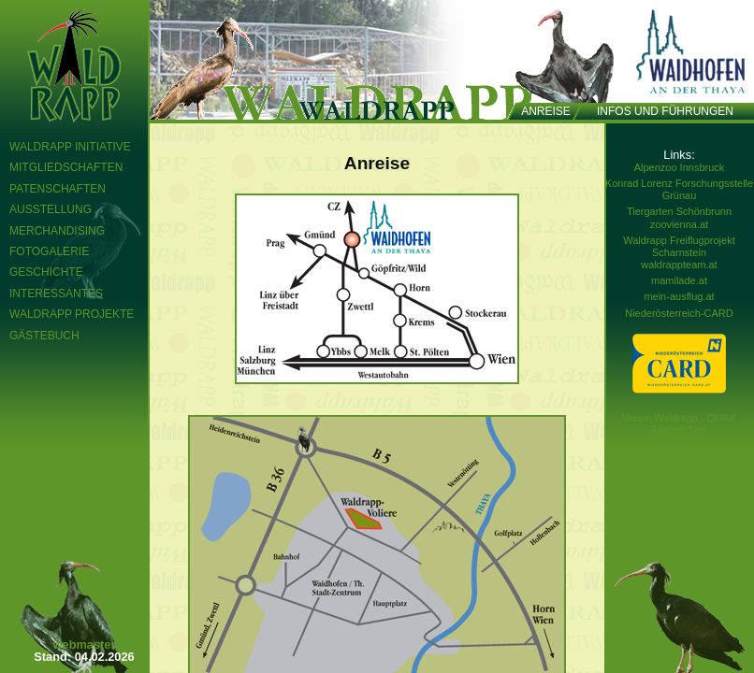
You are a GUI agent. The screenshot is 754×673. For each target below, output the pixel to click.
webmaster (84, 644)
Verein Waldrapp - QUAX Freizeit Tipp (679, 424)
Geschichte (46, 272)
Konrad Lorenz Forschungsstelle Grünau (679, 189)
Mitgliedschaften (66, 167)
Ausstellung (50, 209)
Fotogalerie (49, 251)
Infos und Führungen (665, 111)
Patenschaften (57, 188)
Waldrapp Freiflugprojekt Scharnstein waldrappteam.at (678, 252)
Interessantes (56, 293)
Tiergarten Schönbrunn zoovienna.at (679, 217)
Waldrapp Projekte (71, 314)
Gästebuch (44, 335)
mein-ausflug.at (679, 296)
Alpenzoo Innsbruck (679, 167)
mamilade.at (679, 280)
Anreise (546, 111)
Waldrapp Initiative (70, 146)
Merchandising (57, 230)
